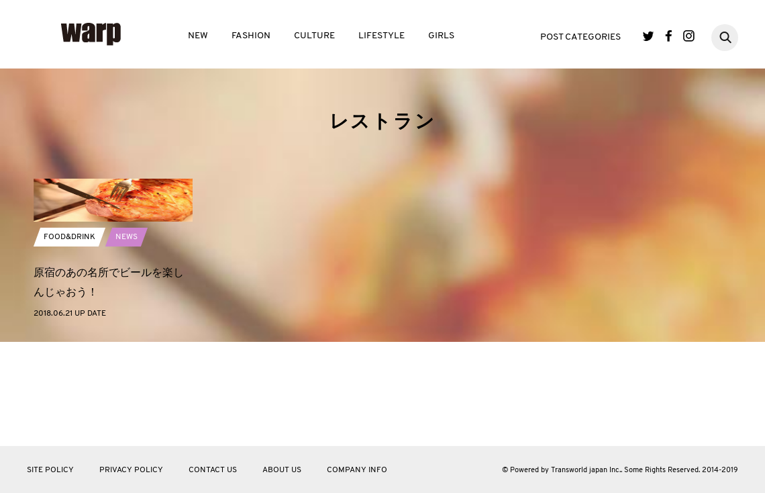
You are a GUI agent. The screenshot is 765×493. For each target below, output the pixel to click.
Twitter (648, 36)
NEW (198, 36)
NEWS (126, 308)
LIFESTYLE (381, 36)
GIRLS (441, 36)
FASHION (251, 36)
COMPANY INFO (357, 470)
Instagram (689, 36)
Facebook (668, 36)
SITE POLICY (50, 470)
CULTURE (314, 36)
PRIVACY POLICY (131, 470)
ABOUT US (281, 470)
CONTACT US (213, 470)
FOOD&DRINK (69, 308)
